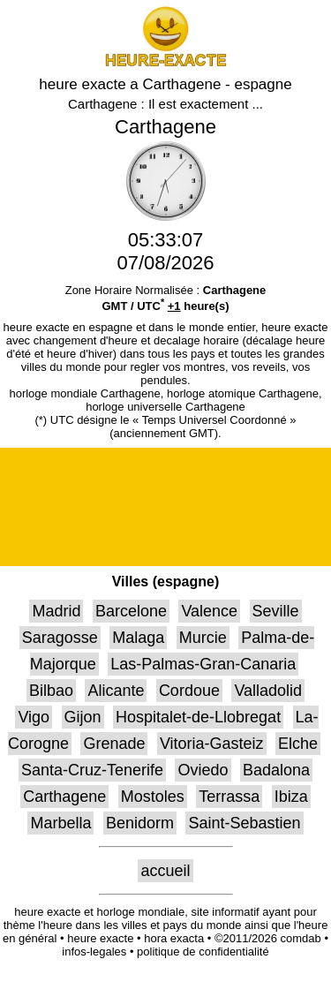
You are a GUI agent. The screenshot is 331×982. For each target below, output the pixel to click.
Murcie (203, 637)
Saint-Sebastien (244, 823)
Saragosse (60, 637)
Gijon (83, 717)
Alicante (115, 690)
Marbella (60, 823)
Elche (298, 743)
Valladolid (268, 690)
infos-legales (94, 951)
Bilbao (51, 690)
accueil (165, 871)
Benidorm (140, 823)
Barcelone (131, 611)
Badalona (276, 770)
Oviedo (202, 770)
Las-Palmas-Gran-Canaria (203, 664)
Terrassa (229, 796)
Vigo (33, 717)
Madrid (56, 611)
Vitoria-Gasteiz (212, 743)
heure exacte (100, 938)
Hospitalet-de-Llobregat (198, 717)
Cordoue (189, 690)
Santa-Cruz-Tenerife (92, 770)
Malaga (138, 637)
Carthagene (64, 796)
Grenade (114, 743)
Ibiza (291, 796)
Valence (209, 611)
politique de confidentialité (203, 951)
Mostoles (152, 796)
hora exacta (174, 938)
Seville (275, 611)
